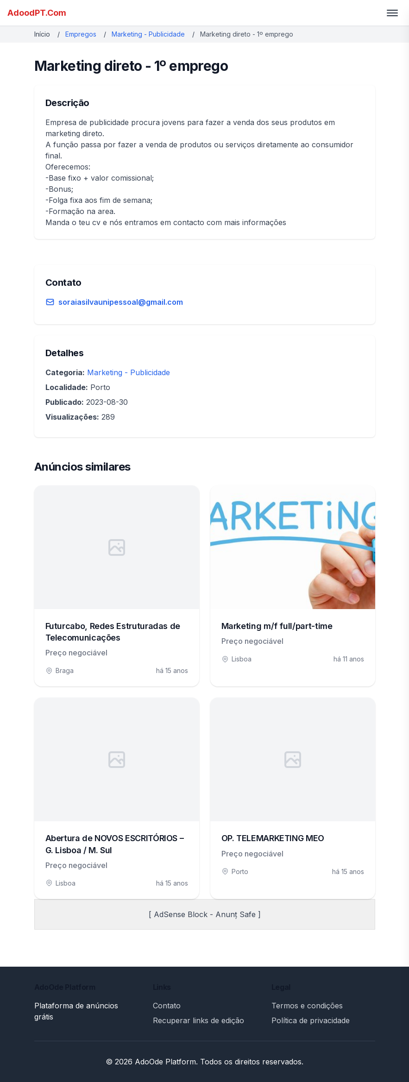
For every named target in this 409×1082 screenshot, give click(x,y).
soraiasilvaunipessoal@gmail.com (120, 302)
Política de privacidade (310, 1020)
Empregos (80, 34)
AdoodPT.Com (36, 13)
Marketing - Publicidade (148, 34)
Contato (167, 1005)
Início (42, 34)
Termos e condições (307, 1005)
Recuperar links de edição (198, 1020)
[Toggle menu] (392, 13)
